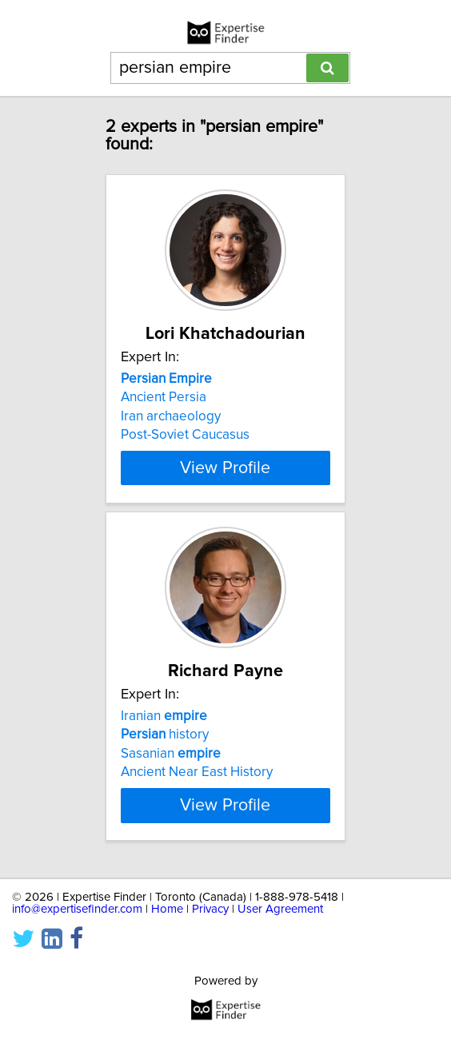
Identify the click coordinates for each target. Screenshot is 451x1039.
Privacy (210, 909)
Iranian (164, 716)
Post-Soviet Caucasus (185, 435)
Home (167, 909)
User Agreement (280, 909)
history (165, 734)
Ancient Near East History (197, 772)
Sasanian (171, 753)
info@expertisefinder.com (77, 909)
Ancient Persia (163, 397)
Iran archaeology (171, 416)
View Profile (225, 467)
